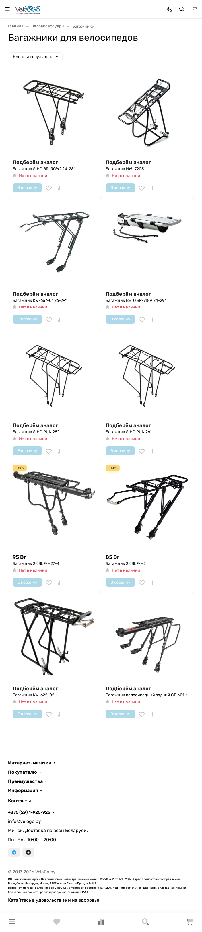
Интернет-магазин (29, 763)
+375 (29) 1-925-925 (29, 812)
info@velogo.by (24, 821)
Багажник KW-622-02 (33, 695)
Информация (23, 790)
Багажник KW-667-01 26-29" (40, 300)
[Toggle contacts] (169, 9)
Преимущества (25, 781)
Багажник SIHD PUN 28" (36, 431)
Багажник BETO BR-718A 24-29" (136, 300)
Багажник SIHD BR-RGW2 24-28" (44, 168)
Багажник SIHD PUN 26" (128, 431)
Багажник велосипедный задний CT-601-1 (147, 695)
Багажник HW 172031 (125, 168)
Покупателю (22, 772)
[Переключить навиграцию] (7, 9)
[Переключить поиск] (182, 9)
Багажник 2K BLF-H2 (126, 563)
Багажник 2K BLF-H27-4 (36, 563)
